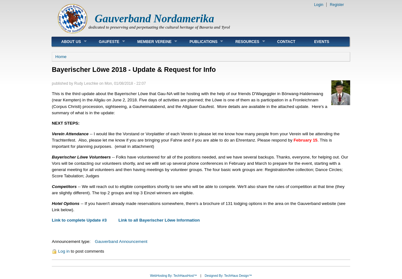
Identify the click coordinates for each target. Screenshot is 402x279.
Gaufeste (107, 41)
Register (337, 5)
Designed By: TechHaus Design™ (228, 275)
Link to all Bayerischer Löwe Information (159, 220)
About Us (69, 41)
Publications (201, 41)
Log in (64, 251)
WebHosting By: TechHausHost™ (173, 275)
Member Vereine (152, 41)
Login (318, 5)
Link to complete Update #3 (79, 220)
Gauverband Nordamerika (154, 19)
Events (321, 42)
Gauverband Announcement (121, 241)
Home (61, 56)
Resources (245, 41)
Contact (286, 42)
